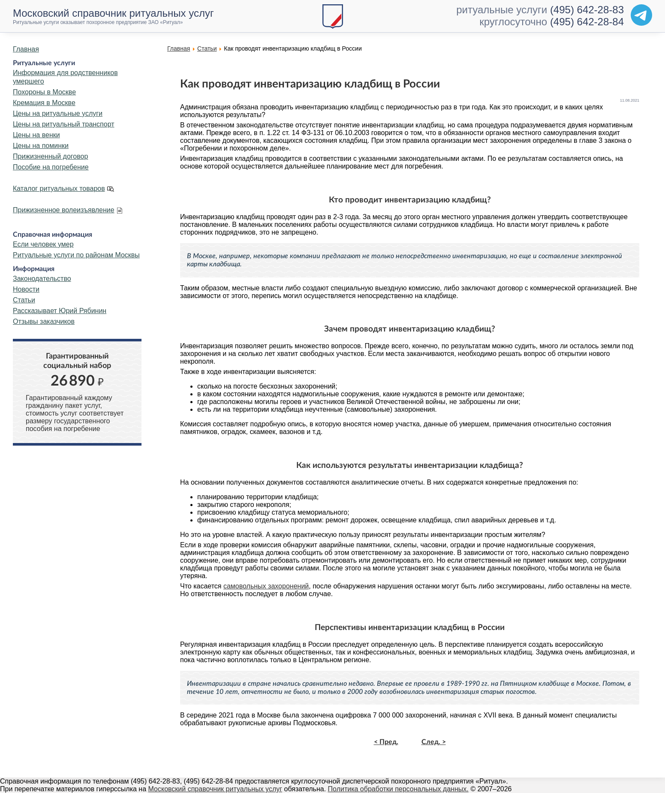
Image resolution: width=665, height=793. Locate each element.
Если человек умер (43, 244)
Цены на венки (36, 135)
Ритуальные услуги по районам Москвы (76, 255)
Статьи (24, 300)
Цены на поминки (41, 145)
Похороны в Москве (44, 92)
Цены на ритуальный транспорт (63, 124)
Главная (26, 49)
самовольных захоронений (266, 586)
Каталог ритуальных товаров (59, 188)
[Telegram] (641, 15)
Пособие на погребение (51, 167)
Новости (26, 289)
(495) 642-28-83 (587, 9)
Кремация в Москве (44, 102)
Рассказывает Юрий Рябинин (59, 310)
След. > (433, 742)
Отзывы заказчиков (44, 321)
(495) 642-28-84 (587, 21)
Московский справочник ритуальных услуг (215, 789)
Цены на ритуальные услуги (57, 113)
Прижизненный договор (50, 156)
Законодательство (42, 278)
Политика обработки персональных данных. (398, 789)
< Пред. (386, 742)
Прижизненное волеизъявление (63, 210)
